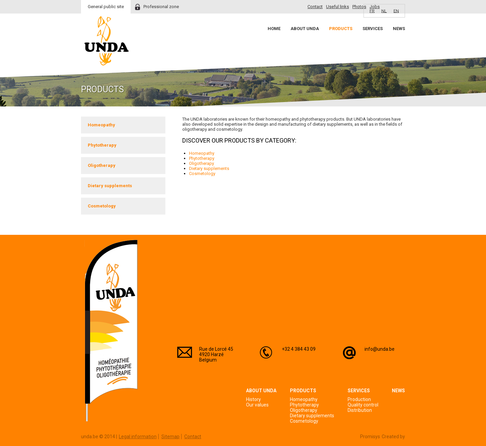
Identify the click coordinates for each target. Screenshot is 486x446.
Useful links (337, 6)
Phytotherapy (102, 145)
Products (340, 28)
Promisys (370, 436)
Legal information (138, 436)
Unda (106, 41)
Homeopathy (101, 124)
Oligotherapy (101, 165)
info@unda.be (379, 349)
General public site (106, 6)
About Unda (305, 28)
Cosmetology (102, 205)
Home (274, 28)
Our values (257, 404)
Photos (359, 6)
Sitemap (170, 436)
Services (372, 28)
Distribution (360, 410)
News (399, 28)
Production (359, 399)
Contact (315, 6)
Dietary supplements (110, 185)
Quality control (363, 404)
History (253, 399)
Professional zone (161, 6)
